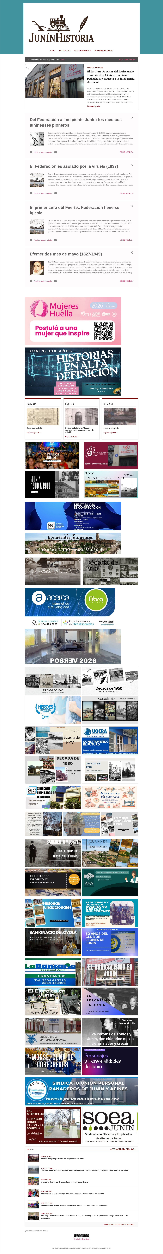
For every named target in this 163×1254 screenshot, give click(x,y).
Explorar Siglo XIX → (34, 433)
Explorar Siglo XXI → (111, 433)
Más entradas (81, 292)
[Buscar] (136, 6)
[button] (132, 118)
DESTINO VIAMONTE (82, 50)
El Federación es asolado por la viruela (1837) (74, 166)
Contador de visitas (81, 1239)
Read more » (126, 152)
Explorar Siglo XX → (72, 437)
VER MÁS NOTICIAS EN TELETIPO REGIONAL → (119, 1224)
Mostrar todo (127, 59)
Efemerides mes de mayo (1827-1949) (66, 254)
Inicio (52, 50)
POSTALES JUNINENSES (104, 50)
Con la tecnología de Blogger (81, 1243)
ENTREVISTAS (64, 50)
